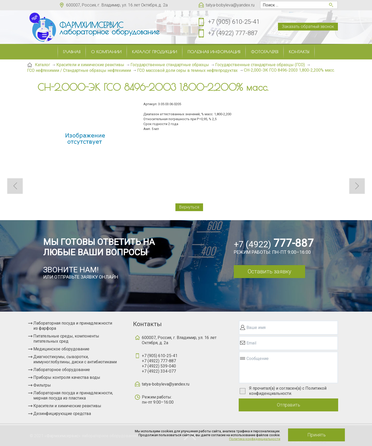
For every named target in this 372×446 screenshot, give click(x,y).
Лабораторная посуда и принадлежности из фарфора (72, 326)
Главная (71, 51)
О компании (106, 51)
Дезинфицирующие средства (62, 413)
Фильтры (42, 385)
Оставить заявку (269, 271)
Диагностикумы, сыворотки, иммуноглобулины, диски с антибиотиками (75, 359)
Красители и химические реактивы (67, 405)
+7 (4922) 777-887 (233, 33)
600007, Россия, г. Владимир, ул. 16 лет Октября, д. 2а (117, 5)
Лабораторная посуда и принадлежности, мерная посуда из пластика (73, 395)
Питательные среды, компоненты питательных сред (66, 339)
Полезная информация (214, 51)
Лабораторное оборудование (61, 369)
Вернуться (189, 207)
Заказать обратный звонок (308, 26)
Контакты (299, 51)
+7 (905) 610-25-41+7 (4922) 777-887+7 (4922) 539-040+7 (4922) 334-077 (159, 363)
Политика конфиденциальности (254, 439)
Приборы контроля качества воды (66, 377)
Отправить (288, 404)
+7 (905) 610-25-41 (234, 21)
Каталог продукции (154, 51)
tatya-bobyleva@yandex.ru (230, 5)
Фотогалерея (264, 51)
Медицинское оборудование (61, 349)
